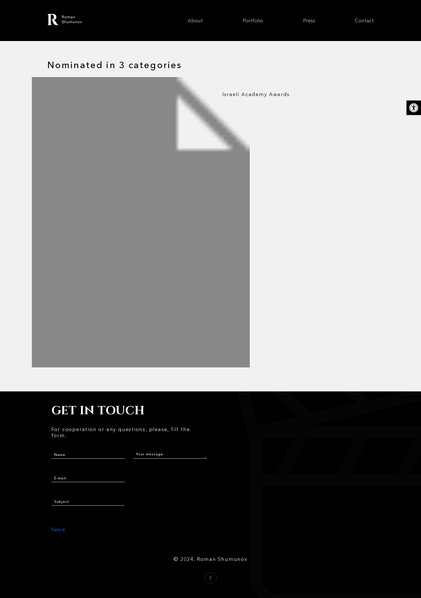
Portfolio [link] (253, 21)
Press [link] (309, 21)
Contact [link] (364, 21)
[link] (413, 108)
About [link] (195, 21)
